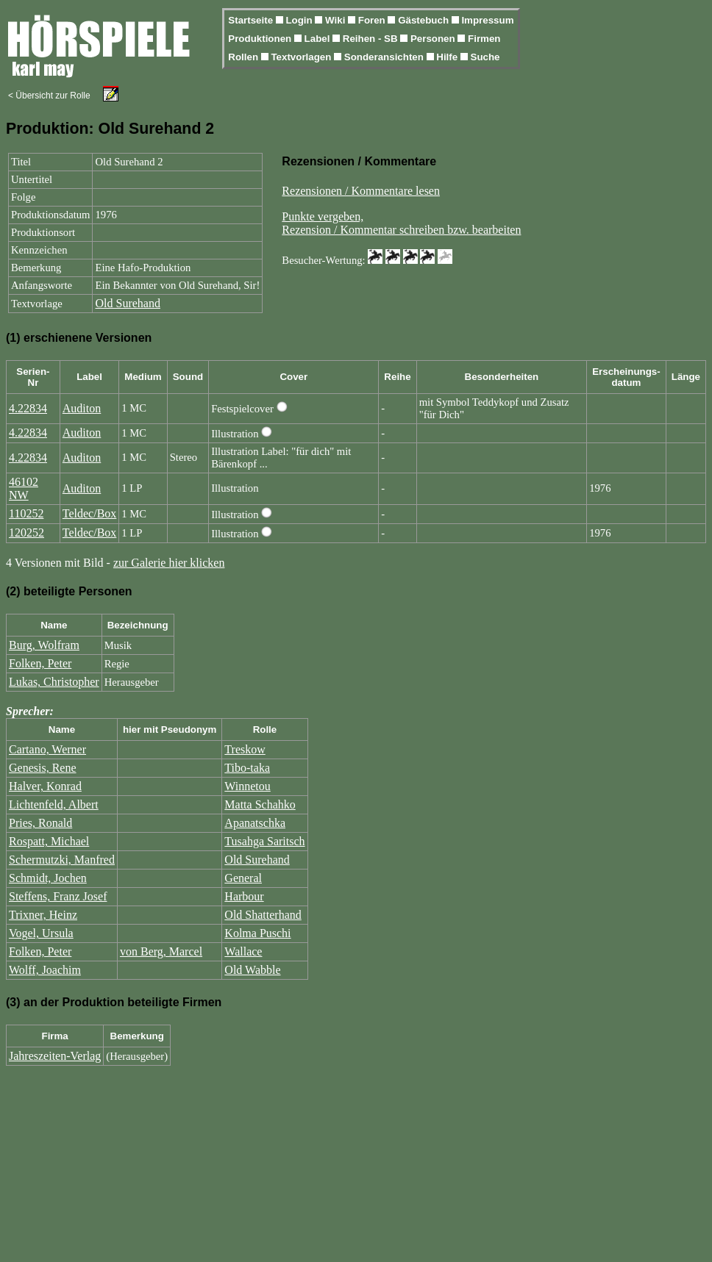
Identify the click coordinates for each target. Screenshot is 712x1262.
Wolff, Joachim (45, 970)
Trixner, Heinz (43, 914)
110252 (26, 513)
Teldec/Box (90, 513)
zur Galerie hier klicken (168, 562)
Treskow (244, 749)
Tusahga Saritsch (264, 841)
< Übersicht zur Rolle (49, 95)
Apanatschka (254, 823)
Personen (434, 38)
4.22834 (28, 408)
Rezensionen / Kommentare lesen (361, 190)
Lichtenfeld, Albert (54, 804)
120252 (26, 532)
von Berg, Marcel (161, 951)
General (243, 878)
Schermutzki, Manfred (62, 859)
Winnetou (247, 786)
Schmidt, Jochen (48, 878)
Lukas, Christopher (54, 681)
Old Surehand (127, 303)
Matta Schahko (259, 804)
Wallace (243, 951)
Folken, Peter (40, 663)
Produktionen (261, 38)
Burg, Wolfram (44, 645)
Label (319, 38)
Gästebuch (425, 20)
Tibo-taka (247, 767)
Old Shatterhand (262, 914)
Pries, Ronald (40, 823)
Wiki (336, 20)
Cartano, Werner (47, 749)
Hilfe (448, 56)
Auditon (82, 408)
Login (300, 20)
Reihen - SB (372, 38)
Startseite (251, 20)
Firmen (484, 38)
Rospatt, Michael (49, 841)
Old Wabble (252, 970)
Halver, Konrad (45, 786)
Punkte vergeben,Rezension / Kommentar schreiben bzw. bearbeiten (401, 223)
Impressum (487, 20)
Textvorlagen (302, 56)
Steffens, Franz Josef (58, 896)
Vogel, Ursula (41, 933)
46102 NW (23, 488)
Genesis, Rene (42, 767)
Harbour (243, 896)
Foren (373, 20)
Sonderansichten (385, 56)
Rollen (244, 56)
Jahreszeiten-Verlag (55, 1056)
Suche (485, 56)
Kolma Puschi (257, 933)
